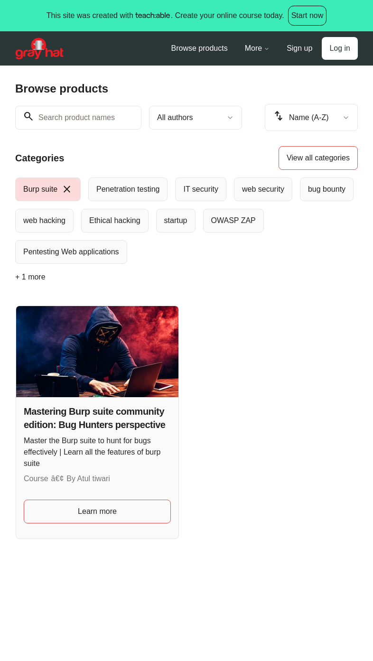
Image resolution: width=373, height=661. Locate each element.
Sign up (299, 48)
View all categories (318, 158)
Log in (339, 48)
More (257, 48)
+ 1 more (30, 277)
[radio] (48, 189)
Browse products (199, 48)
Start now (307, 15)
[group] (186, 220)
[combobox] (195, 118)
